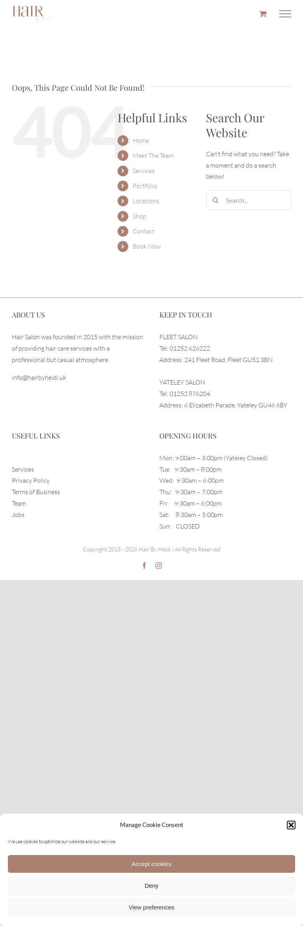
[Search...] (248, 200)
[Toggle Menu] (285, 13)
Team (19, 503)
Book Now (147, 246)
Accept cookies (152, 864)
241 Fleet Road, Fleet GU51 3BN (228, 360)
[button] (291, 825)
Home (141, 140)
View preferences (151, 907)
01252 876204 (190, 394)
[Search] (216, 200)
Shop (139, 216)
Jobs (18, 515)
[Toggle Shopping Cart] (263, 13)
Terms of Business (36, 492)
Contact (144, 231)
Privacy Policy (31, 480)
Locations (146, 201)
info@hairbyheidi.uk (39, 377)
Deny (151, 885)
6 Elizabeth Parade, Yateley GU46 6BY (236, 405)
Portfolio (145, 186)
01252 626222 (190, 348)
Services (144, 171)
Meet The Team (153, 155)
